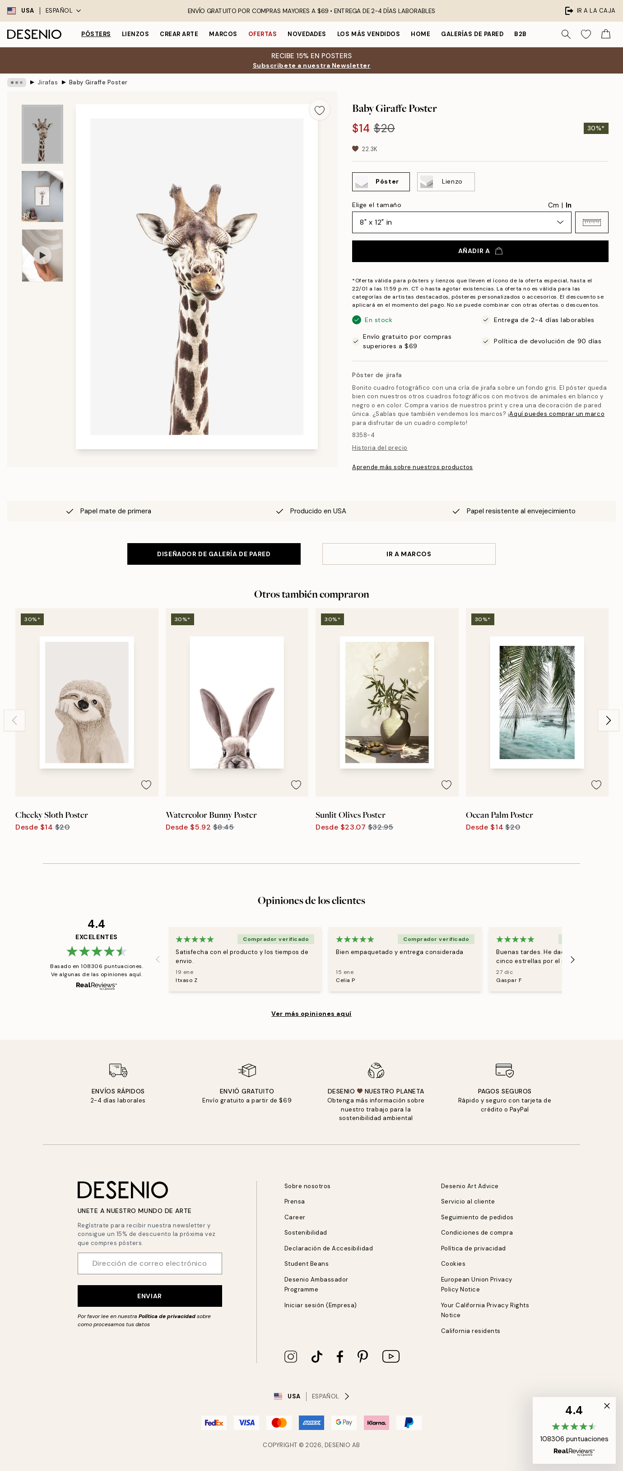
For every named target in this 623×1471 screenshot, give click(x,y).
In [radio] (569, 205)
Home (420, 34)
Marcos (223, 34)
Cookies (453, 1264)
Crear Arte (179, 34)
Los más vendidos (368, 34)
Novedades (307, 34)
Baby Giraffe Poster (98, 82)
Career (295, 1217)
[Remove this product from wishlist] (319, 109)
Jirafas (47, 82)
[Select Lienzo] (446, 181)
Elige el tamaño (376, 205)
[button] (592, 222)
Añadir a (480, 251)
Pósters (96, 34)
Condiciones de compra (477, 1232)
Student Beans (306, 1264)
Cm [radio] (553, 205)
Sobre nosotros (307, 1186)
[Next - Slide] (608, 720)
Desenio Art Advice (470, 1186)
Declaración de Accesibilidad (328, 1248)
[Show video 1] (42, 255)
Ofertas (262, 34)
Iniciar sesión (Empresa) (320, 1305)
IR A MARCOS (408, 554)
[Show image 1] (42, 134)
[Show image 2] (42, 196)
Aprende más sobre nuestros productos (412, 467)
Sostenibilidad (305, 1232)
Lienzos (135, 34)
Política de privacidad (167, 1316)
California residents (471, 1331)
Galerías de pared (472, 34)
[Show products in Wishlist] (586, 34)
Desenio (338, 1445)
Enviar (149, 1296)
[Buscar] (566, 34)
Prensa (294, 1201)
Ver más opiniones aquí (311, 1014)
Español (63, 10)
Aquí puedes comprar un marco (556, 414)
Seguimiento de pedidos (477, 1217)
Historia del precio (380, 448)
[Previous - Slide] (14, 720)
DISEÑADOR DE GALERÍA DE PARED (213, 554)
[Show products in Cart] (606, 34)
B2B (520, 34)
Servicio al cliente (468, 1201)
